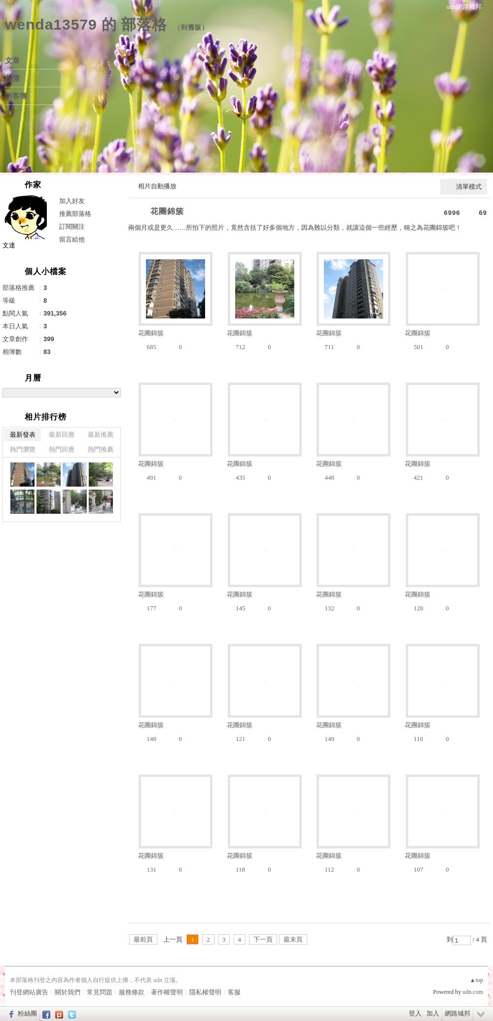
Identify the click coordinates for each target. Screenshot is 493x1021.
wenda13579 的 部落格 (86, 24)
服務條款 (131, 992)
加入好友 (72, 201)
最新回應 (61, 434)
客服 (234, 992)
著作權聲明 (167, 992)
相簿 (12, 78)
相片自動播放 (157, 186)
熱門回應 (61, 449)
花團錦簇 (167, 211)
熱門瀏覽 (22, 449)
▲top (476, 980)
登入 (415, 1013)
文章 (12, 61)
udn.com (472, 991)
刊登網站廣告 (29, 992)
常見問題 (99, 992)
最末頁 (293, 939)
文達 (8, 245)
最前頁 (143, 939)
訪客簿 (16, 96)
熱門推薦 (100, 449)
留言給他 (72, 239)
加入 (432, 1013)
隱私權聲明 (205, 992)
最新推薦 (100, 434)
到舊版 (191, 27)
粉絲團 (27, 1013)
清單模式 (469, 186)
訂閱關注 (72, 226)
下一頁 (263, 939)
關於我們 (67, 992)
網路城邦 (457, 1013)
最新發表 (22, 434)
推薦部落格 (75, 213)
